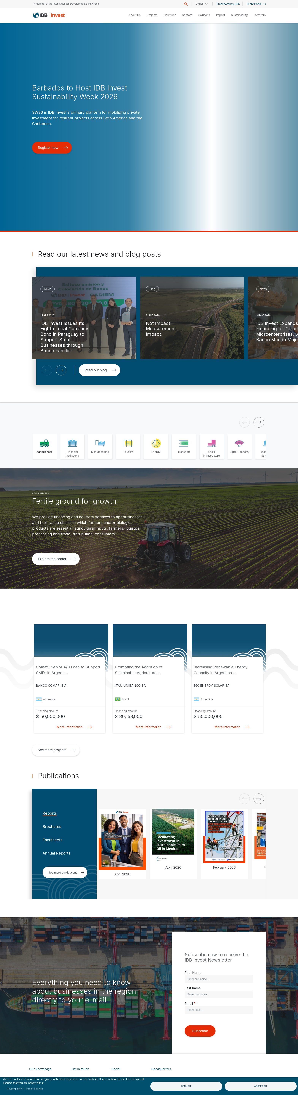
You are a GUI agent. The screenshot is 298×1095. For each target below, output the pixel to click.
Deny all (186, 1086)
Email (189, 1004)
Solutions (204, 15)
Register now (53, 148)
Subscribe (200, 1031)
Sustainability (239, 15)
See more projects (57, 750)
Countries (170, 15)
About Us (135, 15)
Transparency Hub (228, 4)
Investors (260, 15)
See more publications (66, 872)
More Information (73, 727)
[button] (47, 370)
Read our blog (100, 370)
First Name (193, 973)
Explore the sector (57, 559)
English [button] (200, 3)
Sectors (187, 15)
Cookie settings (34, 1088)
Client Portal (256, 4)
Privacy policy (14, 1088)
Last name (193, 988)
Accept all (260, 1086)
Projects (152, 15)
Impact (220, 15)
